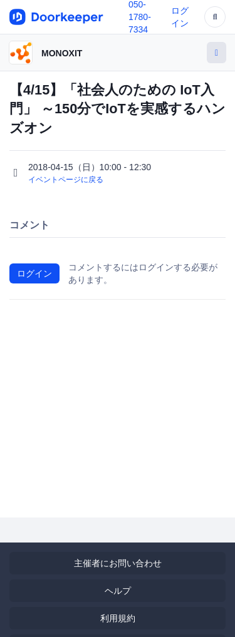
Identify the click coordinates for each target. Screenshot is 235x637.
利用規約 (117, 618)
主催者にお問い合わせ (118, 563)
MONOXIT (61, 53)
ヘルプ (118, 591)
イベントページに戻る (65, 179)
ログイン (34, 273)
